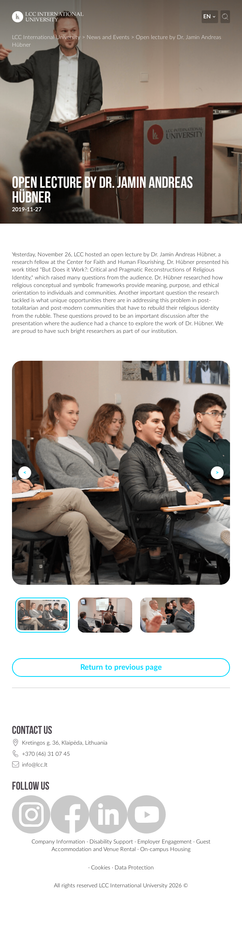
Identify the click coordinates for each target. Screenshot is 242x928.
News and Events (108, 37)
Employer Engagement (164, 842)
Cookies (100, 868)
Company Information (58, 842)
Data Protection (134, 868)
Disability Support (111, 842)
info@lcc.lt (35, 765)
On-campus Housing (165, 849)
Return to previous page (121, 667)
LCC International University (46, 37)
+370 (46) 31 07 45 (46, 754)
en (209, 17)
